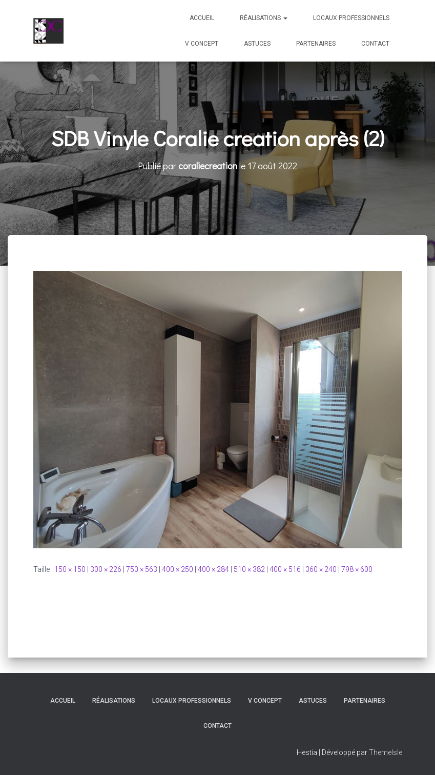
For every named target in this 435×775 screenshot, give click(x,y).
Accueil (202, 18)
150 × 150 (70, 569)
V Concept (201, 43)
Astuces (257, 43)
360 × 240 (321, 569)
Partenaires (316, 43)
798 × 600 (356, 569)
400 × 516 (285, 569)
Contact (375, 43)
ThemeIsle (385, 752)
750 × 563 (141, 569)
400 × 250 (177, 569)
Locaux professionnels (351, 18)
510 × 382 (249, 569)
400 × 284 (213, 569)
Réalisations (263, 18)
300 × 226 (105, 569)
